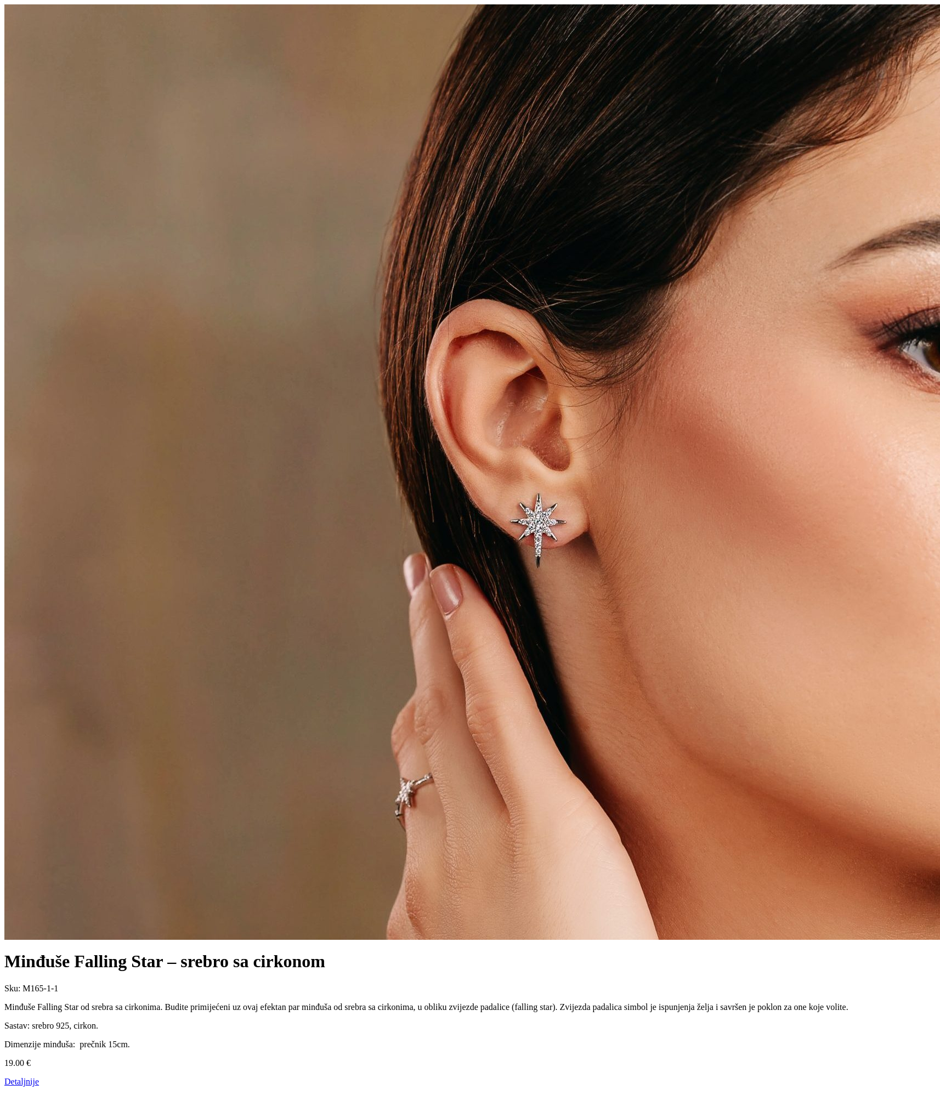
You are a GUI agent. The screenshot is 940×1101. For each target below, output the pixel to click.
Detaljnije (21, 1081)
